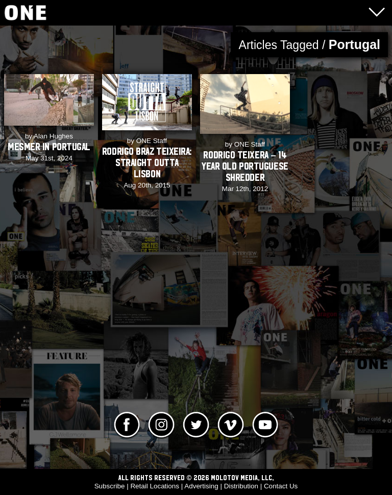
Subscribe (109, 486)
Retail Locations (154, 486)
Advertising (201, 486)
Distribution (241, 486)
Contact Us (281, 486)
